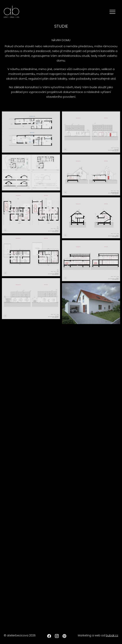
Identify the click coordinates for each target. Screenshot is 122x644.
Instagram (57, 636)
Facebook (49, 636)
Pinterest (64, 636)
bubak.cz (112, 635)
